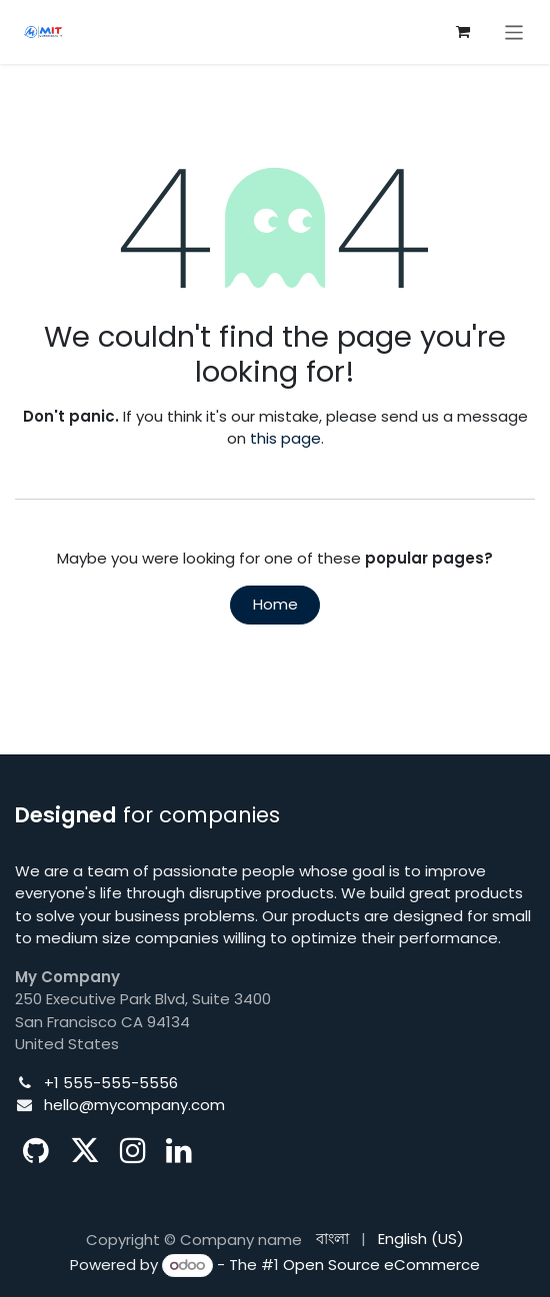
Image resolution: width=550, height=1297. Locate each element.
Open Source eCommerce (381, 1264)
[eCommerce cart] (463, 32)
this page (285, 438)
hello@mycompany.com (134, 1104)
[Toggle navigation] (514, 31)
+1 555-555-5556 (111, 1082)
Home (275, 604)
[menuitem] (332, 1239)
